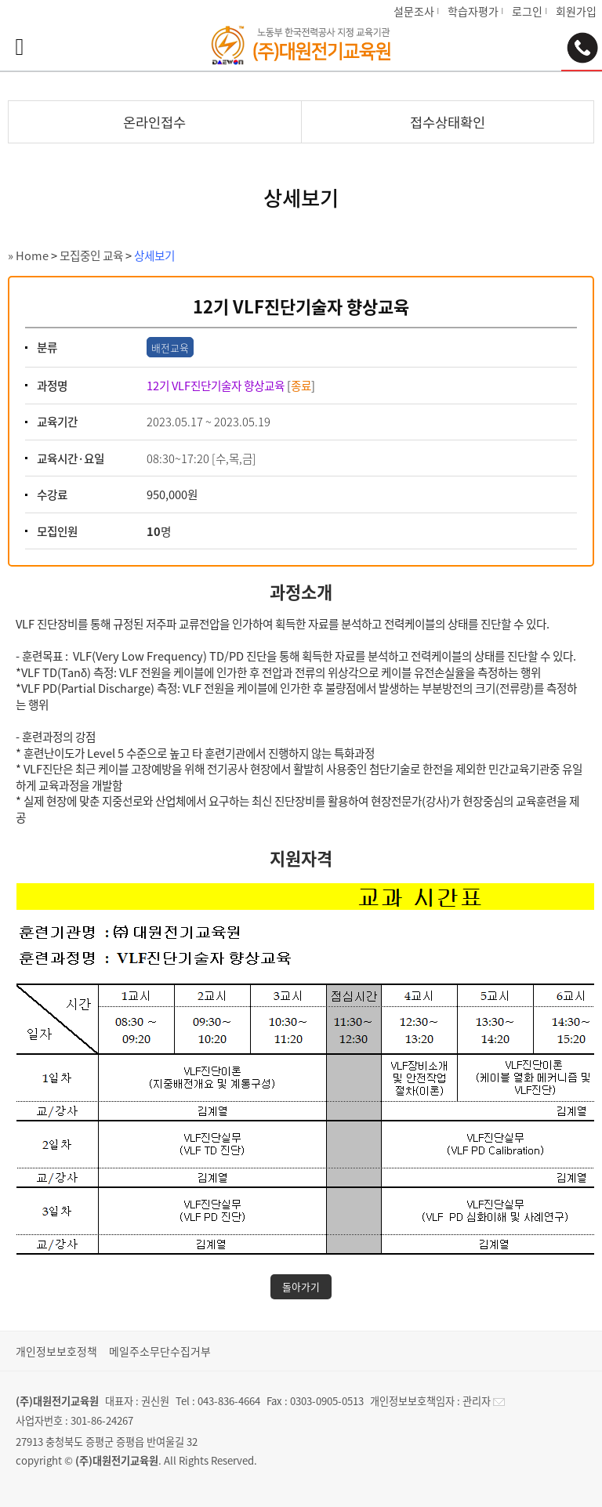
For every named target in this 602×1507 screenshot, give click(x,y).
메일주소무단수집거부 (160, 1351)
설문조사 (413, 11)
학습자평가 (473, 11)
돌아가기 (301, 1286)
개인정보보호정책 (56, 1351)
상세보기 (154, 255)
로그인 (527, 11)
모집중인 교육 (91, 255)
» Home (28, 255)
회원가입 (576, 11)
